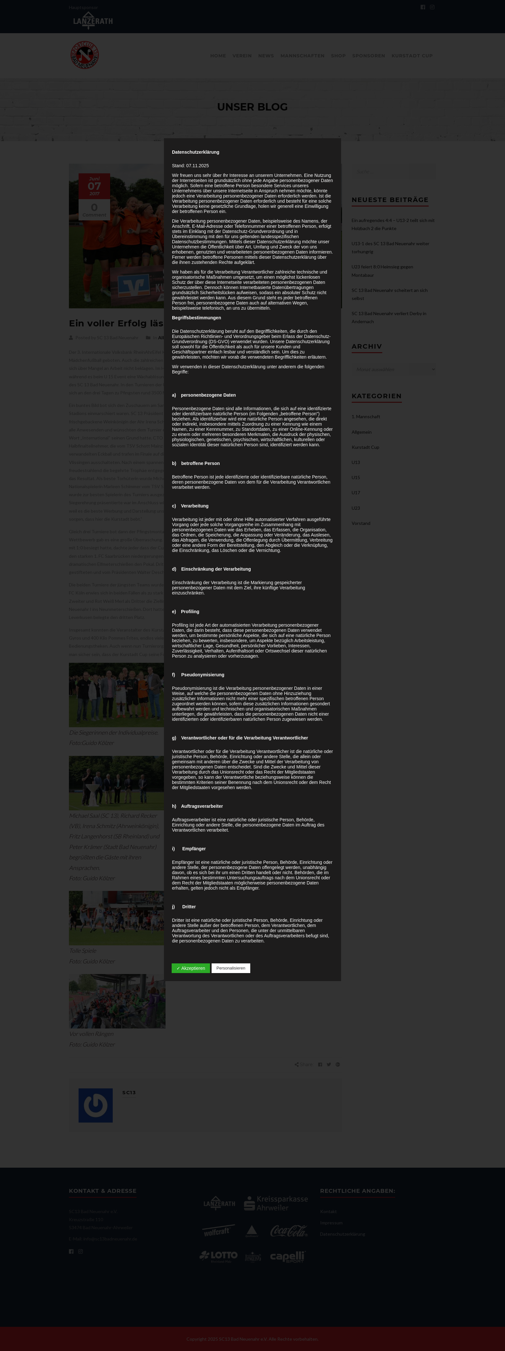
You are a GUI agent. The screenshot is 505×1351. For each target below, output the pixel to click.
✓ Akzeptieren (190, 968)
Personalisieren (230, 968)
